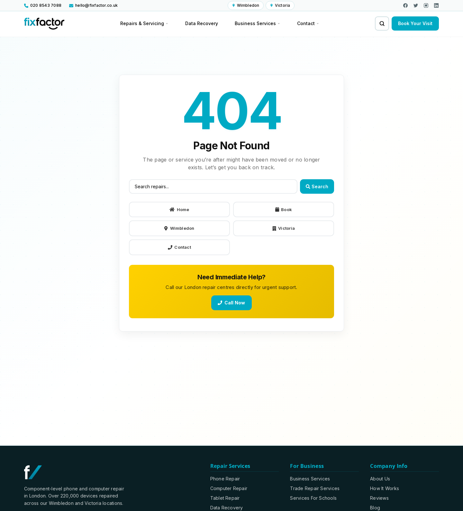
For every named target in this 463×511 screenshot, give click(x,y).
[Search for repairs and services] (382, 23)
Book (283, 209)
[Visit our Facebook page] (405, 5)
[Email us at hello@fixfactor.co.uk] (93, 5)
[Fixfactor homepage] (44, 23)
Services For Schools (313, 498)
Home (179, 209)
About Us (380, 478)
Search (317, 186)
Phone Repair (225, 478)
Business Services (310, 478)
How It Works (384, 488)
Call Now (231, 302)
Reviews (379, 498)
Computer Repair (229, 488)
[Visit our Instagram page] (426, 5)
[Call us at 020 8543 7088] (44, 5)
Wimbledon (179, 228)
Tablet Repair (225, 498)
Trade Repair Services (315, 488)
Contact (179, 247)
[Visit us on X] (415, 5)
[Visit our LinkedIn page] (436, 5)
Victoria (283, 228)
